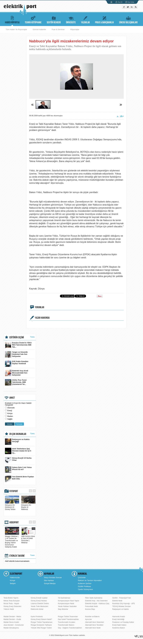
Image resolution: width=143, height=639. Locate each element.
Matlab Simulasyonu (11, 628)
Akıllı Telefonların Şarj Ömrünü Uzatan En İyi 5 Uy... (18, 451)
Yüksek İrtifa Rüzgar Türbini (41, 628)
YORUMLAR (39, 307)
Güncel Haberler (39, 29)
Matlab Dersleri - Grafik (12, 619)
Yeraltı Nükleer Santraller (67, 606)
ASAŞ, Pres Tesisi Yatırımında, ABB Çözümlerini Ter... (16, 382)
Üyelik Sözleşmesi (85, 589)
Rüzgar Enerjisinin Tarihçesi (41, 625)
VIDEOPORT (14, 522)
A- (118, 116)
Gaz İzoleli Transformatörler (68, 619)
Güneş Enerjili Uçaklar (39, 598)
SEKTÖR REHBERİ (54, 19)
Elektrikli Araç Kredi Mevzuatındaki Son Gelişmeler (16, 373)
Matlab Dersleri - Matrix (12, 616)
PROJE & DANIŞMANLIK (104, 19)
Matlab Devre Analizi (11, 622)
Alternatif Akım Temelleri (94, 625)
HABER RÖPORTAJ (12, 19)
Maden (10, 416)
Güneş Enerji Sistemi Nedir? (41, 619)
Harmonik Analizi (118, 616)
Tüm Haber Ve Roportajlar (16, 29)
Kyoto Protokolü (37, 616)
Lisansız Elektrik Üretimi (40, 603)
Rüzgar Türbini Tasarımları (68, 616)
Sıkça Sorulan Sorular (53, 577)
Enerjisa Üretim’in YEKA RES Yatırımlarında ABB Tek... (18, 345)
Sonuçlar (19, 424)
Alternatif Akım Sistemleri (94, 622)
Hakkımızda (15, 577)
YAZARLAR (85, 19)
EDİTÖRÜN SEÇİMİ (16, 337)
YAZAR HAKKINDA (42, 318)
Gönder (9, 424)
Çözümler (82, 577)
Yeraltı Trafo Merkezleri (39, 606)
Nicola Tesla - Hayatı (11, 603)
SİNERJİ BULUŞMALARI (128, 19)
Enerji (9, 410)
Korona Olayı (90, 609)
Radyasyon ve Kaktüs (120, 609)
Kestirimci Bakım (118, 628)
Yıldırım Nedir (9, 609)
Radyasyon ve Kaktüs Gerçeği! (17, 441)
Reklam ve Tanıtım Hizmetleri (90, 580)
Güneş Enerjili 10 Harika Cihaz (18, 460)
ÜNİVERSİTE (71, 19)
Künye (12, 580)
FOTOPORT (13, 491)
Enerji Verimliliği (118, 619)
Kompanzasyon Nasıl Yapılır (68, 601)
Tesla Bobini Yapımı (11, 598)
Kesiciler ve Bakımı (92, 616)
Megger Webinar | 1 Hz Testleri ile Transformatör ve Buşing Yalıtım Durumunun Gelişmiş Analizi (12, 540)
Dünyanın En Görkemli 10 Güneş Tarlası (12, 506)
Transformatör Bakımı (66, 625)
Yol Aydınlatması (64, 598)
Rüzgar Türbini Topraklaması (41, 622)
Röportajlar (74, 29)
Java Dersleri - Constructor (14, 625)
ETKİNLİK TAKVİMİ (16, 556)
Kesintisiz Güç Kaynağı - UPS (123, 603)
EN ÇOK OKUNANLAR (17, 434)
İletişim (13, 583)
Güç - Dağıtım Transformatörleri (70, 628)
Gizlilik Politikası (84, 586)
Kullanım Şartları (84, 583)
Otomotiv (11, 408)
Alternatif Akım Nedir (93, 628)
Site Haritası (49, 580)
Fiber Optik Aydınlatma (93, 598)
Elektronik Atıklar (37, 609)
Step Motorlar (63, 609)
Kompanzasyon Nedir (66, 603)
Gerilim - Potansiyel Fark (121, 598)
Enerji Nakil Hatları (119, 625)
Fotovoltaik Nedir (91, 606)
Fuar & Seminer (58, 29)
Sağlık (9, 419)
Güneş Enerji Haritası (39, 601)
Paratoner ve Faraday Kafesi (123, 622)
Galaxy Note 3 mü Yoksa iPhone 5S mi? (18, 469)
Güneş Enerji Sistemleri (12, 606)
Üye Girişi (131, 2)
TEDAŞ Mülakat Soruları (121, 606)
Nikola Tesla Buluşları (12, 601)
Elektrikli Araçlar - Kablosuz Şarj (97, 603)
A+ (122, 116)
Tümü (32, 337)
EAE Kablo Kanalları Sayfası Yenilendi (16, 363)
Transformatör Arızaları (66, 622)
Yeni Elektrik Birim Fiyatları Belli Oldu (19, 479)
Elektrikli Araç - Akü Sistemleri (96, 601)
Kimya (9, 413)
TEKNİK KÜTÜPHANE (33, 19)
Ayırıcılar (88, 619)
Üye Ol (120, 2)
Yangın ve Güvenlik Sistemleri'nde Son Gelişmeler (16, 354)
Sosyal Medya (50, 583)
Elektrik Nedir (117, 601)
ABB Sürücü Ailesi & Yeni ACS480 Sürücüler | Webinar (28, 538)
